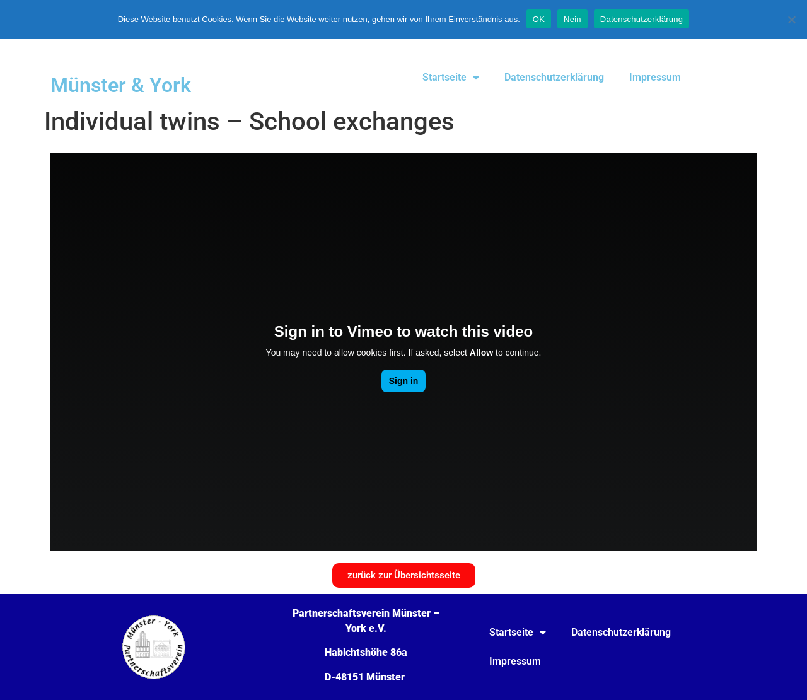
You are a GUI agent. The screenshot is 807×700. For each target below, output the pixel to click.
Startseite (450, 77)
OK (539, 19)
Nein (572, 19)
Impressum (655, 77)
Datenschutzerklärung (554, 77)
